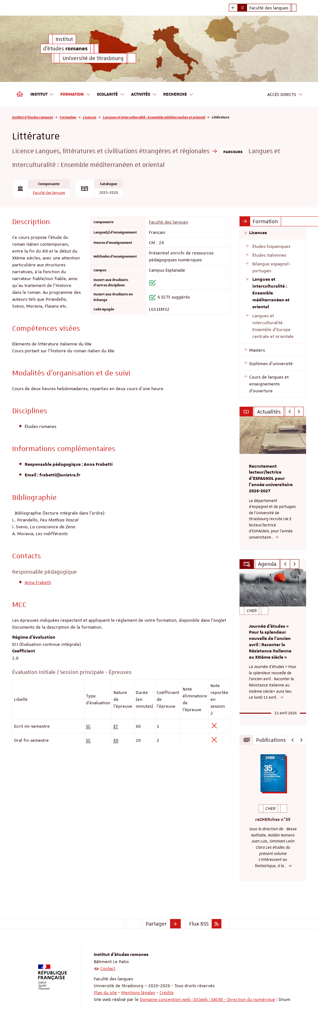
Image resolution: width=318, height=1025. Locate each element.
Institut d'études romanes (32, 117)
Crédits (166, 992)
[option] (273, 483)
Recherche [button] (178, 94)
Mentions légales (138, 992)
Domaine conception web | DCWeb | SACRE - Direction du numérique (207, 999)
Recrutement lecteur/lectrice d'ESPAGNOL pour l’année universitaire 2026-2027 (271, 479)
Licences (89, 117)
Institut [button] (42, 94)
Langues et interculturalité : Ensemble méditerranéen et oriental (154, 117)
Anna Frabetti (38, 582)
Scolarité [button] (111, 94)
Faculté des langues (49, 192)
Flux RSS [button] (199, 923)
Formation (68, 117)
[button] (175, 924)
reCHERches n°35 (272, 819)
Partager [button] (156, 923)
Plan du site (105, 992)
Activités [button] (144, 94)
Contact (107, 968)
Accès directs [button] (285, 94)
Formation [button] (75, 94)
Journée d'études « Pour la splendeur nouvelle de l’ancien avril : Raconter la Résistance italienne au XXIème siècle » (270, 642)
